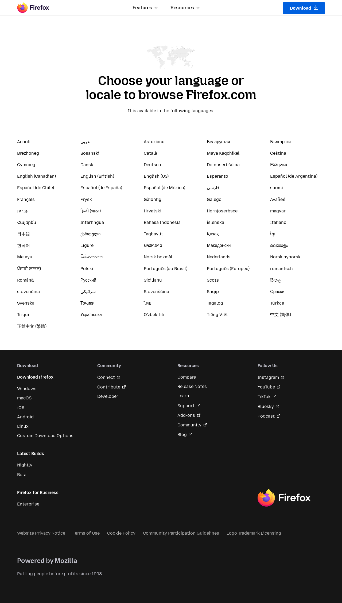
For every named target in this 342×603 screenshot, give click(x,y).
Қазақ (213, 233)
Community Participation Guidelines (181, 533)
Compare (186, 377)
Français (26, 199)
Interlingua (92, 222)
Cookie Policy (121, 533)
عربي (85, 141)
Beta (21, 474)
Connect (106, 377)
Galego (214, 199)
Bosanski (89, 153)
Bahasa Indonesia (162, 222)
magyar (278, 210)
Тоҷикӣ (87, 303)
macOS (24, 397)
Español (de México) (164, 187)
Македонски (219, 245)
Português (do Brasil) (165, 268)
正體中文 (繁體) (31, 326)
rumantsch (281, 268)
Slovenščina (156, 291)
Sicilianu (153, 280)
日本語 (23, 233)
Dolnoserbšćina (223, 164)
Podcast (266, 416)
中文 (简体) (280, 314)
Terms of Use (86, 533)
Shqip (213, 291)
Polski (86, 268)
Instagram (268, 377)
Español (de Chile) (35, 187)
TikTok (264, 396)
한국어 (23, 245)
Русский (88, 280)
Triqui (23, 314)
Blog (182, 434)
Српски (277, 291)
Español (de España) (101, 187)
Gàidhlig (152, 199)
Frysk (86, 199)
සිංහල (275, 280)
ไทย (147, 303)
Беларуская (218, 141)
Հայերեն (26, 222)
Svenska (25, 303)
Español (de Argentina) (293, 176)
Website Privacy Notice (41, 533)
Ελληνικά (278, 164)
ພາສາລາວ (153, 245)
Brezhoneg (28, 153)
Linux (23, 426)
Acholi (23, 141)
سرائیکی (88, 291)
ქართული (90, 233)
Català (150, 153)
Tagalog (215, 303)
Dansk (86, 164)
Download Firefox (35, 377)
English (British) (97, 176)
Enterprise (28, 504)
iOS (20, 407)
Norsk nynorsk (285, 256)
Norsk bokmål (158, 256)
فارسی (213, 187)
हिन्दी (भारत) (90, 210)
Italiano (278, 222)
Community (189, 424)
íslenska (215, 222)
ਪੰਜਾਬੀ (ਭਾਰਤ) (29, 268)
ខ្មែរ (272, 233)
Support (186, 405)
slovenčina (28, 291)
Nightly (24, 465)
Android (25, 416)
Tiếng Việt (217, 314)
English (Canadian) (36, 176)
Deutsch (152, 164)
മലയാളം (279, 245)
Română (25, 280)
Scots (213, 280)
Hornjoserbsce (222, 210)
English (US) (156, 176)
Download (304, 8)
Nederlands (219, 256)
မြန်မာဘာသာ (91, 256)
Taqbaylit (153, 233)
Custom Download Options (45, 435)
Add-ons (186, 415)
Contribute (108, 387)
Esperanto (217, 176)
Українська (91, 314)
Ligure (87, 245)
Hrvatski (152, 210)
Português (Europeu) (228, 268)
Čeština (278, 153)
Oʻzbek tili (154, 314)
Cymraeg (26, 164)
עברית (23, 210)
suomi (276, 187)
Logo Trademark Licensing (254, 533)
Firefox (284, 498)
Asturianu (154, 141)
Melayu (24, 256)
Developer (107, 396)
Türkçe (277, 303)
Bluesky (266, 406)
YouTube (266, 387)
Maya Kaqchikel (223, 153)
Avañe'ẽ (277, 199)
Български (280, 141)
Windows (27, 388)
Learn (183, 395)
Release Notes (192, 386)
